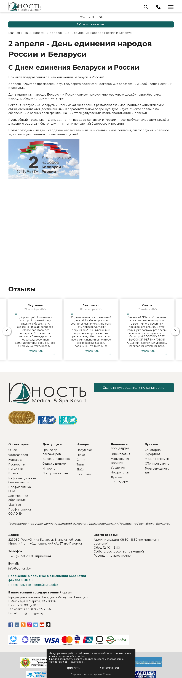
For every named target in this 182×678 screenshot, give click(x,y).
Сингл (81, 459)
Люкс (81, 455)
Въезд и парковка (56, 459)
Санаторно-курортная (153, 452)
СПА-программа (157, 463)
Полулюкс (84, 450)
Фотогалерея (18, 455)
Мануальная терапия (120, 460)
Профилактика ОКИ (19, 489)
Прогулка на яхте (55, 473)
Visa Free (14, 504)
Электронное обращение (18, 497)
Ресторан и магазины (16, 466)
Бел (91, 17)
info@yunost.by (19, 568)
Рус (82, 17)
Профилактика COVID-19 (19, 511)
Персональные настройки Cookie (33, 585)
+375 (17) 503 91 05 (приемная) (30, 556)
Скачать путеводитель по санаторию (134, 388)
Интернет (49, 468)
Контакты (15, 459)
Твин (80, 464)
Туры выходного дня (157, 470)
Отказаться (109, 668)
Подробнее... (77, 661)
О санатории (18, 444)
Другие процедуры (119, 479)
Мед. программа (157, 459)
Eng (100, 17)
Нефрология (120, 472)
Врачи (13, 473)
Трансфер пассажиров (51, 452)
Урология (118, 467)
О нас (12, 450)
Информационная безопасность (22, 480)
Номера (83, 444)
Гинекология (120, 454)
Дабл (80, 469)
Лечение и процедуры (120, 446)
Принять (72, 668)
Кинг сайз (84, 474)
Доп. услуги (52, 444)
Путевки (151, 444)
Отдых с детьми (54, 463)
